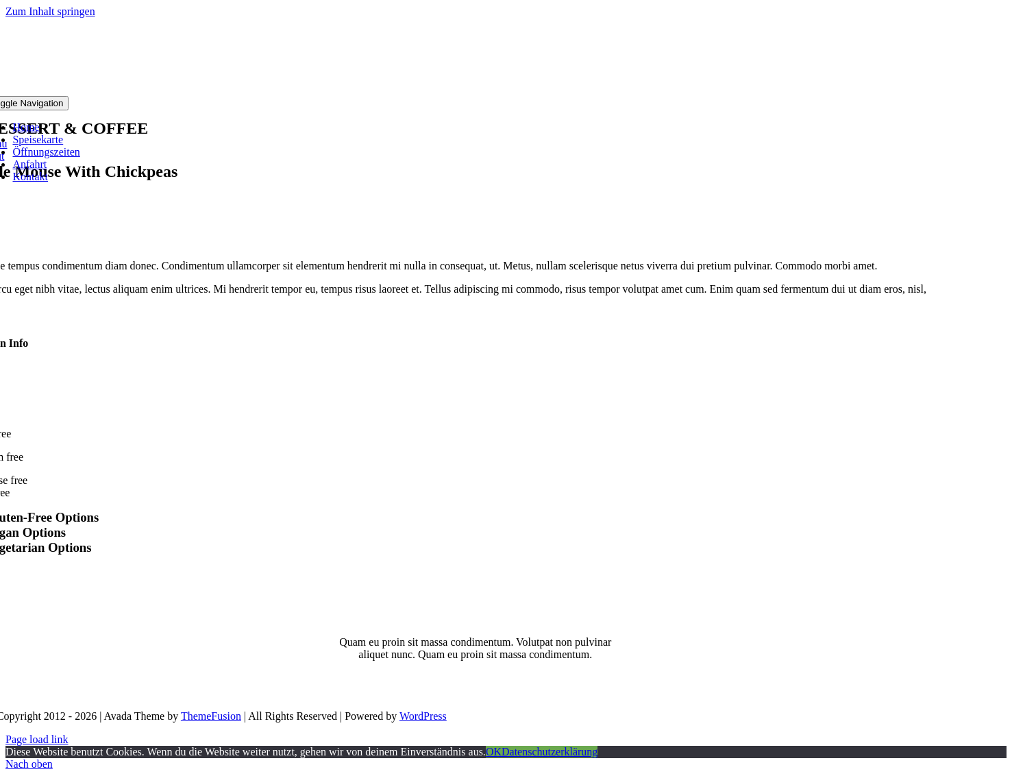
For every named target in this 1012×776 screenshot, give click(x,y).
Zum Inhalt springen (50, 11)
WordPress (423, 716)
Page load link (37, 739)
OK (494, 751)
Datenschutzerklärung (549, 751)
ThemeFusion (211, 716)
